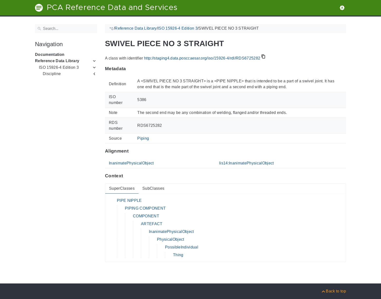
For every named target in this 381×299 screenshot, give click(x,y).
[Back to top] (333, 291)
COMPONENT (146, 216)
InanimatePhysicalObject (131, 163)
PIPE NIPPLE (129, 200)
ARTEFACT (152, 224)
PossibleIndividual (181, 247)
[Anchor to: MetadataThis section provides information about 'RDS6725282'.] (131, 69)
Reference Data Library (57, 61)
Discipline (52, 74)
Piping (143, 138)
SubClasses (153, 188)
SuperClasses (122, 188)
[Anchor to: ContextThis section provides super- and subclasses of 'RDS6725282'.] (127, 176)
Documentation (49, 54)
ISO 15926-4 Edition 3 (59, 67)
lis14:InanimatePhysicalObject (246, 163)
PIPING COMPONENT (145, 208)
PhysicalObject (170, 239)
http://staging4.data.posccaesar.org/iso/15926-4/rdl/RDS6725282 (202, 58)
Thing (178, 255)
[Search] (66, 28)
